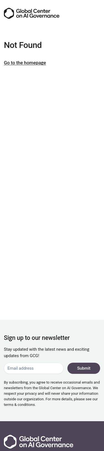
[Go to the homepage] (31, 13)
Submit (83, 368)
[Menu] (95, 13)
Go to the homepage (25, 62)
